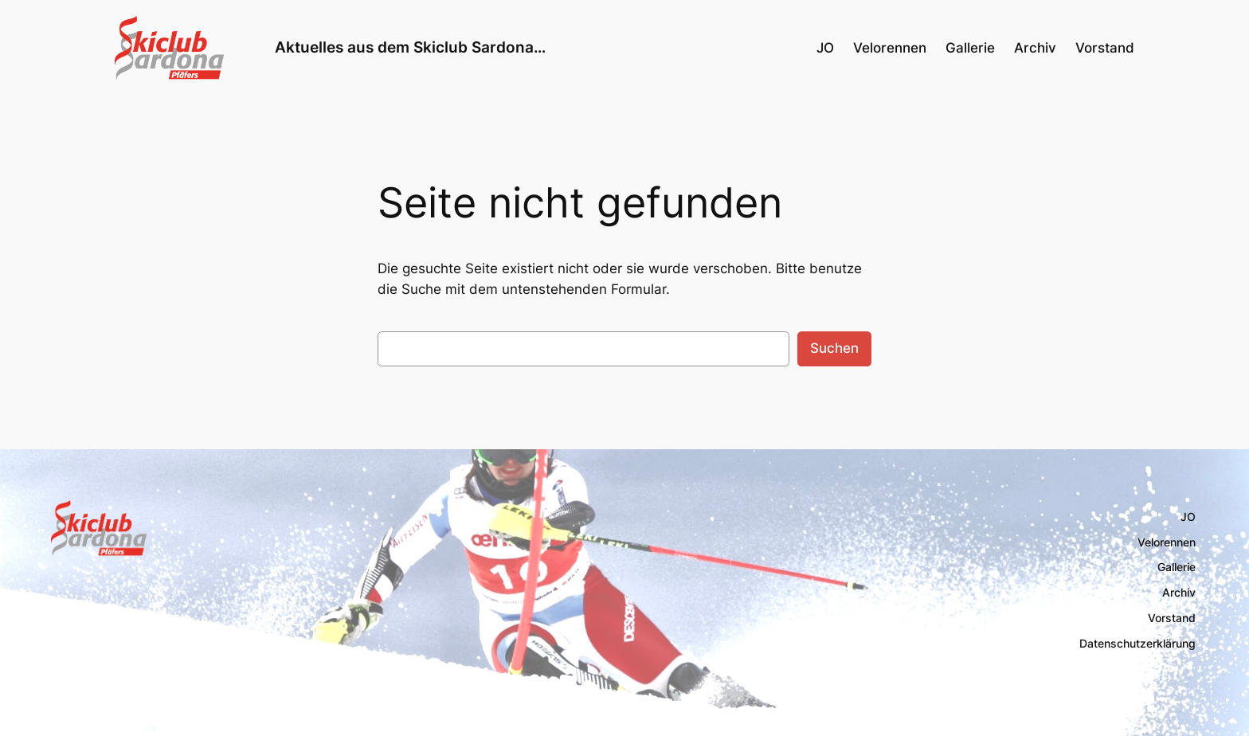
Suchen (834, 348)
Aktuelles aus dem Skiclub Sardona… (410, 47)
